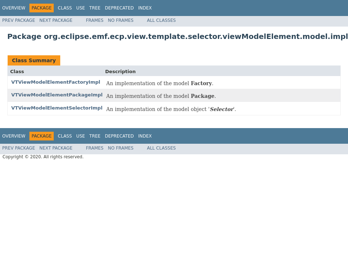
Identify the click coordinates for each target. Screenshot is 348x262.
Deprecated (119, 8)
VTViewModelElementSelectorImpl (56, 108)
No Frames (121, 20)
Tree (95, 8)
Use (80, 8)
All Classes (161, 20)
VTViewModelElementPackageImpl (57, 95)
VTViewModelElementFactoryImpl (55, 82)
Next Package (56, 20)
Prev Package (18, 20)
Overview (13, 8)
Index (145, 8)
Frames (95, 20)
